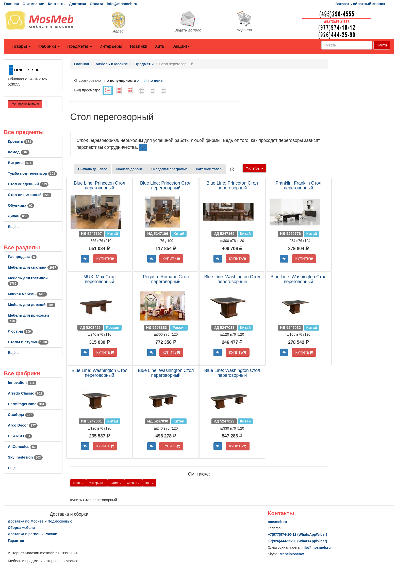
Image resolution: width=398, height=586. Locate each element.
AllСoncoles (22, 447)
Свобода (21, 415)
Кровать (20, 141)
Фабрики (49, 46)
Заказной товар (209, 169)
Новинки (138, 46)
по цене (152, 80)
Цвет (149, 483)
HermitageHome (27, 404)
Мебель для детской (31, 305)
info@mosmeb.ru (122, 4)
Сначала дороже (129, 169)
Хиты (160, 46)
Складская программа (169, 169)
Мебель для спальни (33, 267)
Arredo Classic (26, 393)
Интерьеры (111, 46)
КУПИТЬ (104, 259)
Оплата (96, 4)
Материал (97, 483)
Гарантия (16, 541)
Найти (382, 45)
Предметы (79, 46)
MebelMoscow (292, 554)
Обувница (21, 205)
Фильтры (254, 168)
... (143, 147)
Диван (18, 216)
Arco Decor (23, 425)
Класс (78, 483)
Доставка (77, 4)
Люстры (20, 331)
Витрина (20, 163)
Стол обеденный (28, 184)
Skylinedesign (25, 457)
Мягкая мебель (27, 294)
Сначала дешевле (92, 169)
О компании (33, 4)
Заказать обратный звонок (360, 4)
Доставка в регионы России (32, 534)
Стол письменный (29, 195)
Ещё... (13, 227)
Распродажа (22, 257)
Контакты (56, 4)
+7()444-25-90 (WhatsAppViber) (297, 541)
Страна (133, 483)
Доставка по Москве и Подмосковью (40, 521)
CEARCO (20, 436)
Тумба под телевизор (32, 173)
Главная (11, 4)
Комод (18, 152)
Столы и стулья (28, 342)
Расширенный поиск (25, 104)
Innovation (22, 383)
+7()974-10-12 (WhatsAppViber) (297, 534)
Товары (21, 46)
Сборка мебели (21, 528)
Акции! (181, 46)
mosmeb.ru (277, 522)
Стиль (116, 483)
